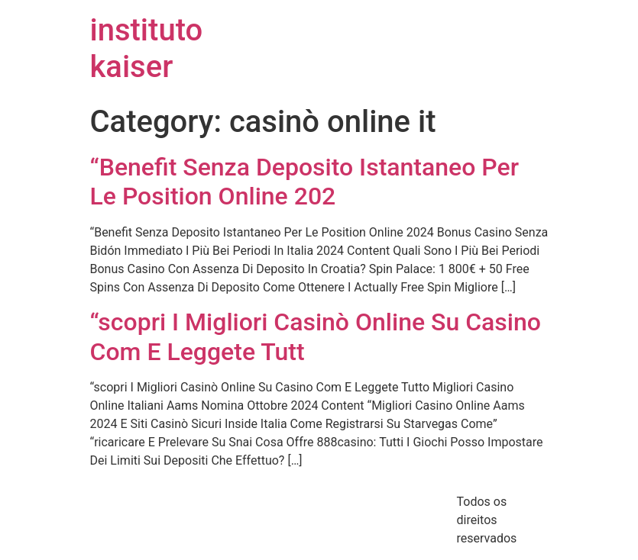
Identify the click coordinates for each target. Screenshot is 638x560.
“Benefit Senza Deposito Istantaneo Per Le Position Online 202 (305, 182)
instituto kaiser (146, 48)
